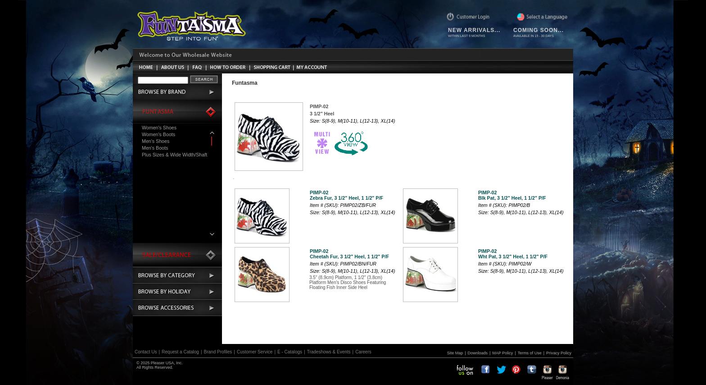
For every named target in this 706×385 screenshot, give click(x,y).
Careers (363, 351)
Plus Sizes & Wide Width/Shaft (174, 154)
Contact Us (146, 351)
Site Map (455, 353)
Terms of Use (530, 353)
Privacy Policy (558, 353)
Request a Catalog (180, 351)
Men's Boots (155, 148)
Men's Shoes (155, 141)
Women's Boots (158, 134)
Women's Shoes (159, 127)
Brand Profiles (218, 351)
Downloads (478, 353)
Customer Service (254, 351)
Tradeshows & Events (329, 351)
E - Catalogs (289, 351)
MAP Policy (502, 353)
